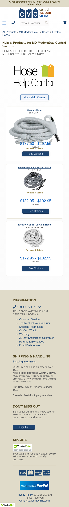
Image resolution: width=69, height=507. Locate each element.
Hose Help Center (34, 97)
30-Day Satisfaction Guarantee (36, 338)
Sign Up (23, 427)
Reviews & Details (34, 193)
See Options (36, 153)
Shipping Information (31, 326)
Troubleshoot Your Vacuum (34, 323)
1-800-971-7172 (27, 307)
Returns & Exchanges (31, 341)
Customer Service (29, 319)
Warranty (24, 334)
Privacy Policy (25, 494)
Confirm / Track (28, 330)
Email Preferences (29, 345)
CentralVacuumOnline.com (34, 500)
